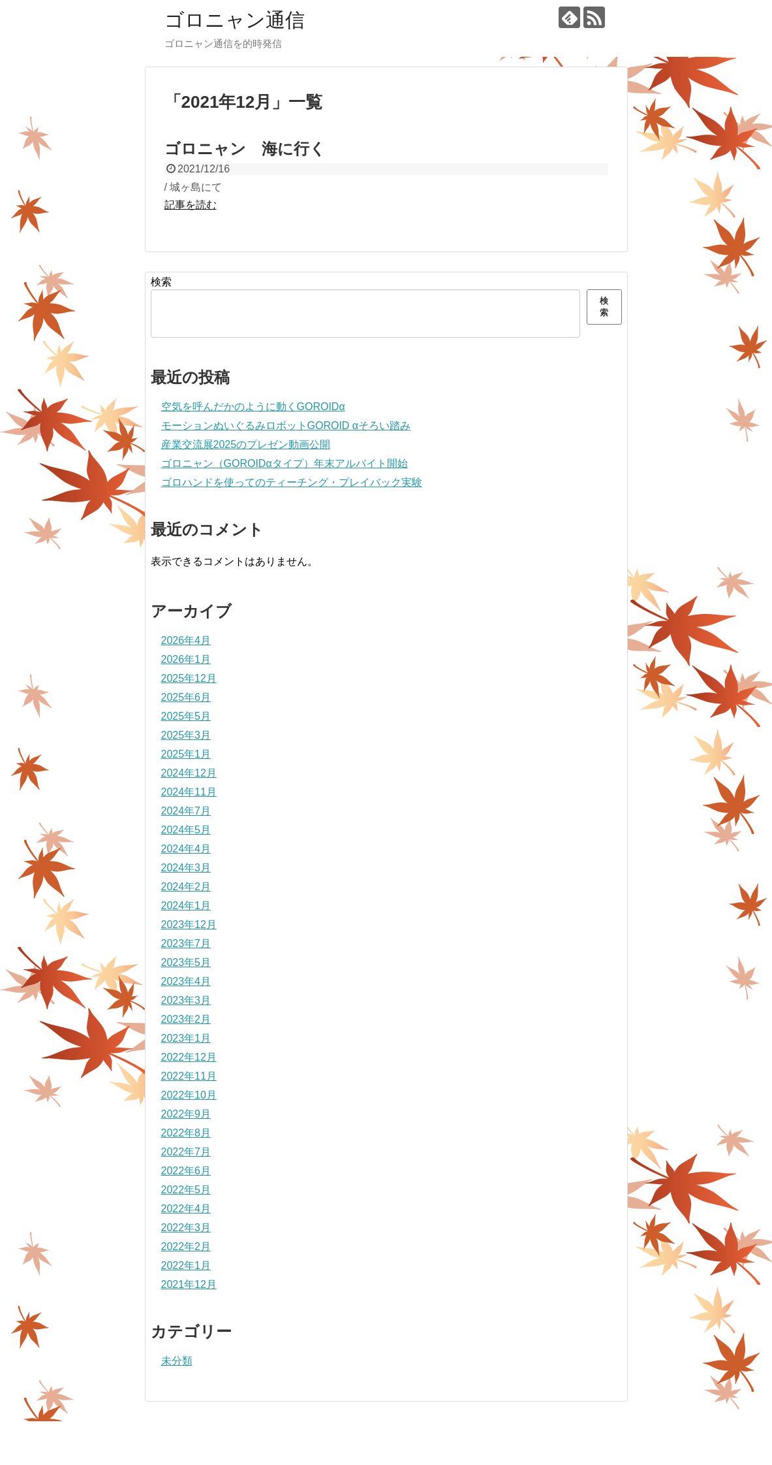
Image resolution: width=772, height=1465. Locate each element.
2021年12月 (189, 1284)
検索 (161, 281)
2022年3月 (186, 1227)
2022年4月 (186, 1208)
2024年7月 (186, 810)
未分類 (177, 1360)
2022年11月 (189, 1076)
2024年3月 (186, 867)
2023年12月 (189, 924)
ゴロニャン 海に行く (245, 148)
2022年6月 (186, 1170)
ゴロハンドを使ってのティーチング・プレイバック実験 (291, 482)
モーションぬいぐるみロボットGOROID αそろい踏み (286, 425)
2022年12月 (189, 1057)
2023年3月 (186, 1000)
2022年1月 (186, 1265)
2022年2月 (186, 1246)
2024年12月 (189, 773)
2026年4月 (186, 640)
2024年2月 (186, 886)
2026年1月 (186, 659)
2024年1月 (186, 905)
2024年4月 (186, 848)
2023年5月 (186, 962)
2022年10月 (189, 1095)
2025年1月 (186, 754)
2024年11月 (189, 791)
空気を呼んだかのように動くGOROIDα (253, 406)
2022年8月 (186, 1132)
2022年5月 (186, 1189)
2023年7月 (186, 943)
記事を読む (190, 204)
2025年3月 (186, 735)
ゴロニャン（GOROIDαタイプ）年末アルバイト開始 (284, 463)
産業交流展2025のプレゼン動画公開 (246, 444)
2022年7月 (186, 1151)
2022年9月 (186, 1113)
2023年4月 (186, 981)
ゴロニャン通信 (234, 20)
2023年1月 (186, 1038)
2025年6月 (186, 697)
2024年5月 (186, 829)
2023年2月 (186, 1019)
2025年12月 (189, 678)
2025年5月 (186, 716)
